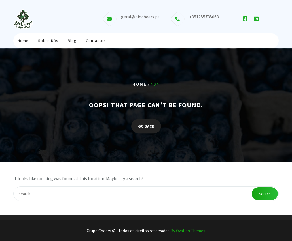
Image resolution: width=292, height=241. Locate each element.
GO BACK (146, 126)
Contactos (96, 40)
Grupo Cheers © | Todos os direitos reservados (146, 230)
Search (265, 193)
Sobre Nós (48, 40)
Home (23, 40)
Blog (72, 40)
